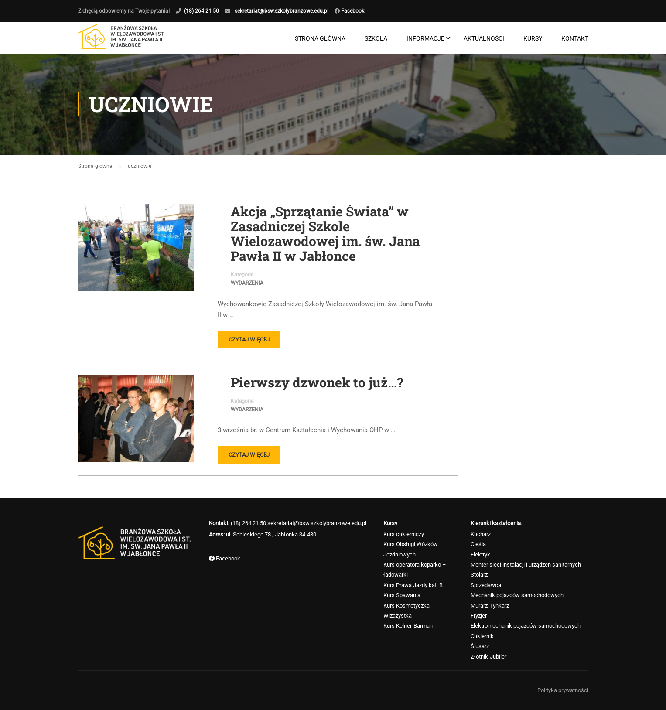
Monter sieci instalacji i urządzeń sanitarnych (526, 564)
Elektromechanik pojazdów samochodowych (526, 625)
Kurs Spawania (401, 595)
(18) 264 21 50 (201, 11)
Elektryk (480, 554)
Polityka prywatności (562, 690)
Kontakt (574, 38)
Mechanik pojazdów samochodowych (517, 595)
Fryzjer (479, 615)
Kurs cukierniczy (403, 534)
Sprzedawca (486, 585)
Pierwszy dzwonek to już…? (317, 382)
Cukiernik (482, 636)
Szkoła (376, 38)
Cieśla (478, 544)
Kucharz (481, 534)
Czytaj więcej (249, 340)
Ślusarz (480, 646)
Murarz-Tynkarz (490, 605)
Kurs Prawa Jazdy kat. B (413, 585)
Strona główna (320, 38)
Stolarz (479, 574)
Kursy (532, 38)
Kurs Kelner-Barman (408, 625)
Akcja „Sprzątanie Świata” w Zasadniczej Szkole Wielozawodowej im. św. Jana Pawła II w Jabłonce (325, 234)
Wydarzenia (247, 284)
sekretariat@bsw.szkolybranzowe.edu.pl (281, 11)
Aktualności (484, 38)
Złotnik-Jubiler (488, 656)
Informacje (425, 38)
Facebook (352, 11)
